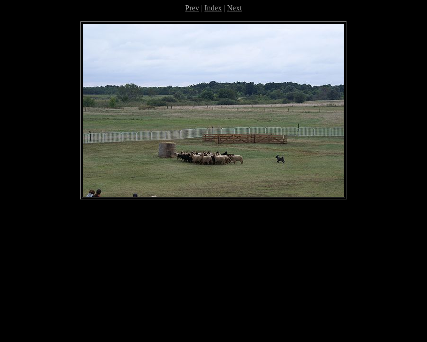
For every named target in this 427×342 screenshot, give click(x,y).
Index (213, 8)
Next (234, 8)
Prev (192, 8)
